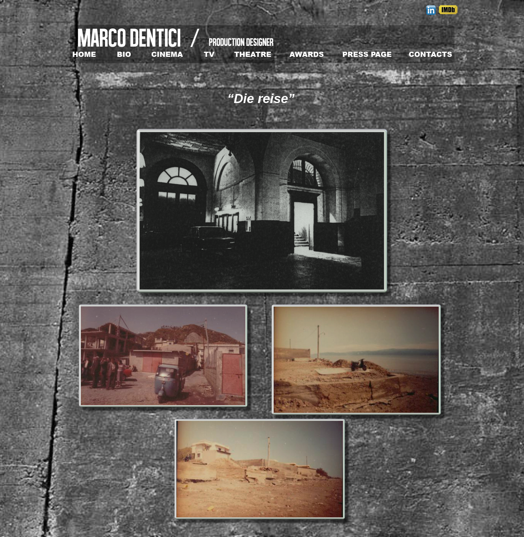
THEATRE (252, 54)
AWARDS (306, 54)
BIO (124, 54)
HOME (84, 54)
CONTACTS (430, 54)
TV (209, 54)
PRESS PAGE (367, 54)
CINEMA (167, 54)
